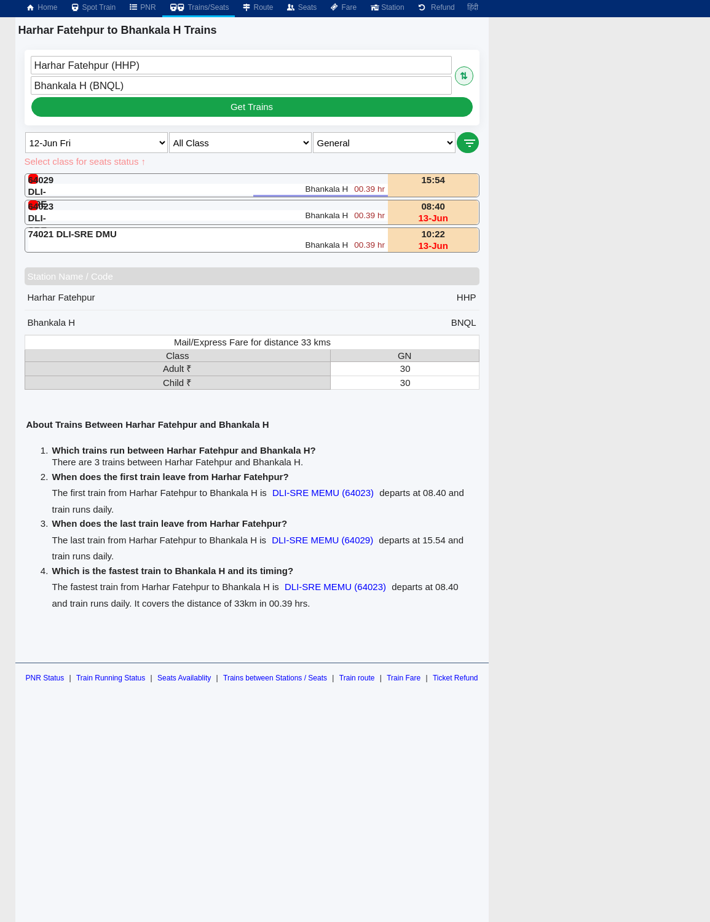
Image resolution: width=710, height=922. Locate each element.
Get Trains (252, 106)
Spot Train (92, 7)
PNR (142, 7)
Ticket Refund (455, 678)
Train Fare (403, 678)
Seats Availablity (184, 678)
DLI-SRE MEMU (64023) (323, 492)
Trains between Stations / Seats (275, 678)
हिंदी (472, 7)
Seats (301, 7)
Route (257, 7)
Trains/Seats (198, 7)
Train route (357, 678)
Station (386, 7)
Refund (436, 7)
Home (41, 7)
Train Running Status (110, 678)
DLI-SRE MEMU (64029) (322, 540)
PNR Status (44, 678)
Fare (343, 7)
